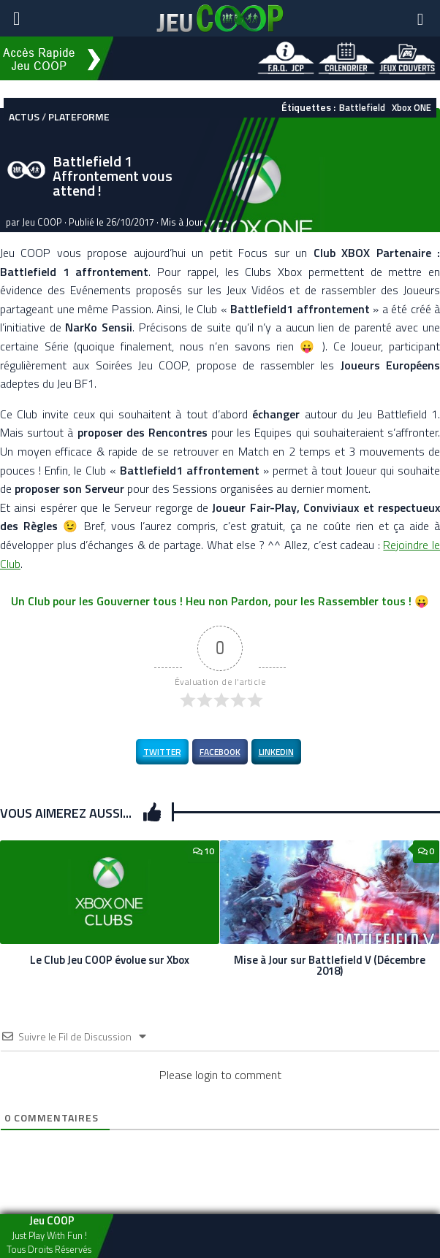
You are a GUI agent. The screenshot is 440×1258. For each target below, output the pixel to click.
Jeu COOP (42, 222)
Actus (24, 116)
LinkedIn (276, 752)
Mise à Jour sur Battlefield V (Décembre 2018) (329, 965)
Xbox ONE (411, 107)
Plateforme (79, 116)
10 (203, 851)
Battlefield (362, 107)
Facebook (220, 752)
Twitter (162, 752)
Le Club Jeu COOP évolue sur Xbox (109, 959)
